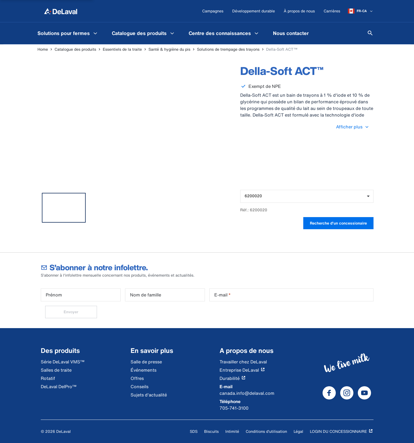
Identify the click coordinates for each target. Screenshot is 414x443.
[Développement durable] (253, 11)
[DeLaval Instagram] (347, 392)
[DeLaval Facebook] (329, 392)
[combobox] (307, 196)
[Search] (370, 33)
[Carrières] (332, 11)
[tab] (64, 208)
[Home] (60, 11)
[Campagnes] (213, 11)
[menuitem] (68, 33)
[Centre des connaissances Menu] (256, 33)
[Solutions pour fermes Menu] (95, 33)
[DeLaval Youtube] (364, 392)
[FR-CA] (361, 11)
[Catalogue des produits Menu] (172, 33)
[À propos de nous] (299, 11)
